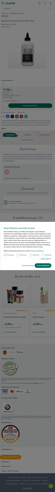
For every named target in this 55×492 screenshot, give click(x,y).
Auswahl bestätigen (28, 265)
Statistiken (34, 255)
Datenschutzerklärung (37, 251)
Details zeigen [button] (46, 259)
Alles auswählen (43, 265)
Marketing (46, 255)
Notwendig (9, 255)
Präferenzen (21, 255)
